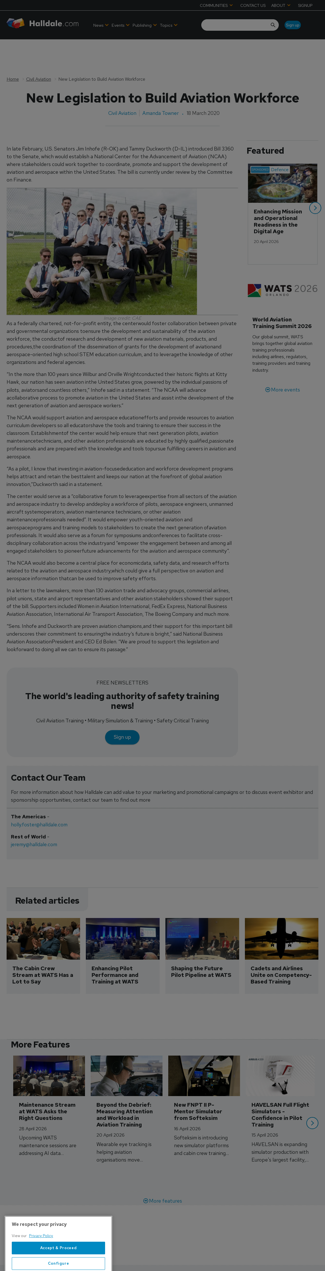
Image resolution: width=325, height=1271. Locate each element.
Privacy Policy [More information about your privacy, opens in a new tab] (41, 1255)
